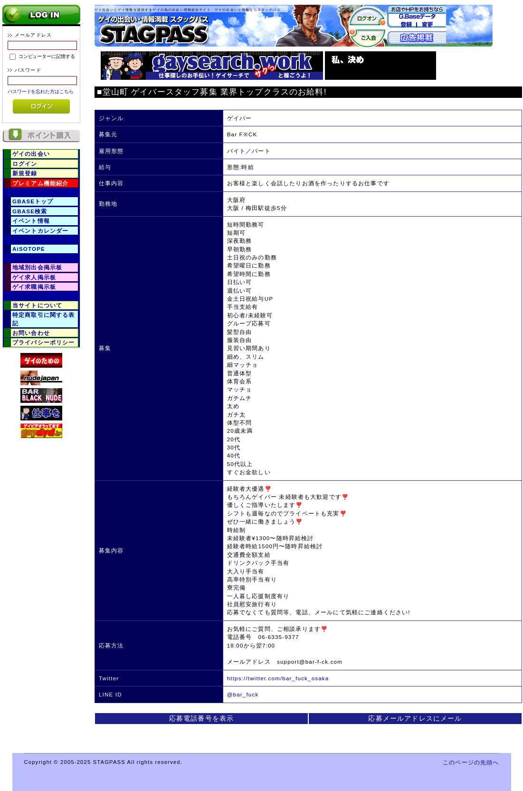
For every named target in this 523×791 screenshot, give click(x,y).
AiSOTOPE (28, 249)
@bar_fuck (243, 694)
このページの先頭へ (471, 762)
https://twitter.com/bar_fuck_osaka (278, 678)
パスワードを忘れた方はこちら (41, 91)
